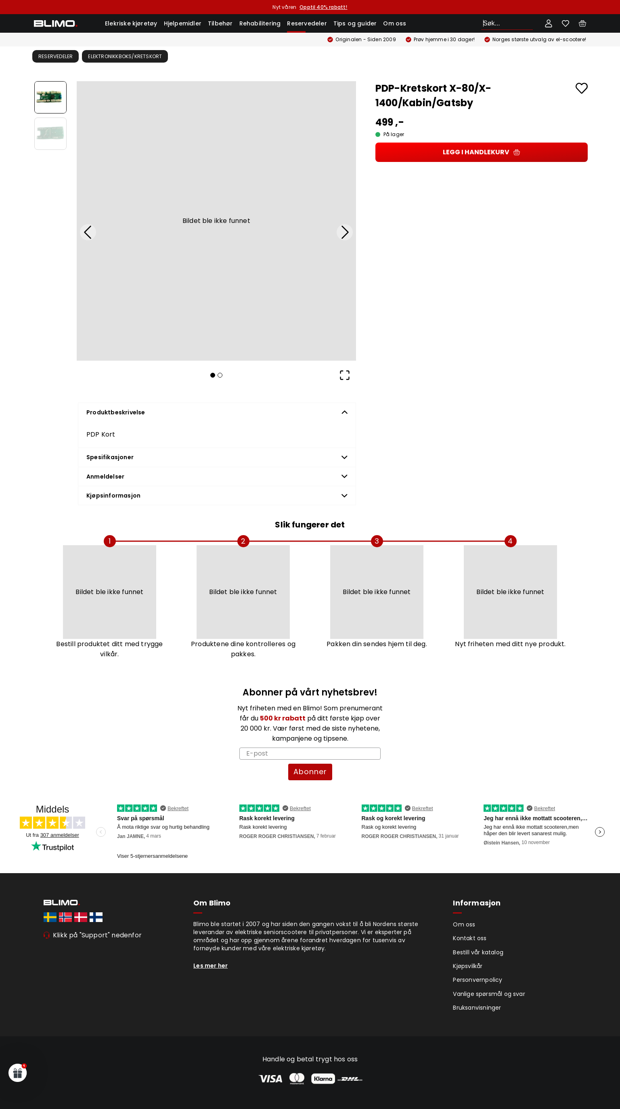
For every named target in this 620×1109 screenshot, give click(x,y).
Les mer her (210, 966)
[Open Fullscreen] (345, 375)
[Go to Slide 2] (50, 134)
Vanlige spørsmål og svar (489, 994)
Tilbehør (220, 23)
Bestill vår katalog (478, 952)
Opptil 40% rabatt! (323, 7)
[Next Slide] (345, 232)
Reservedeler (307, 23)
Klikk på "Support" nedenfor (97, 935)
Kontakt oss (469, 938)
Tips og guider (355, 23)
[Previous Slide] (88, 232)
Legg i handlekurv (481, 152)
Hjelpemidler (182, 23)
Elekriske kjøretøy (131, 23)
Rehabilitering (260, 23)
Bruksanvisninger (477, 1008)
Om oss (394, 23)
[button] (216, 221)
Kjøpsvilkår (467, 966)
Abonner (310, 772)
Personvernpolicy (477, 980)
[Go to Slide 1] (50, 97)
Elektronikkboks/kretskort (125, 56)
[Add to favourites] (582, 88)
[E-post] (310, 754)
